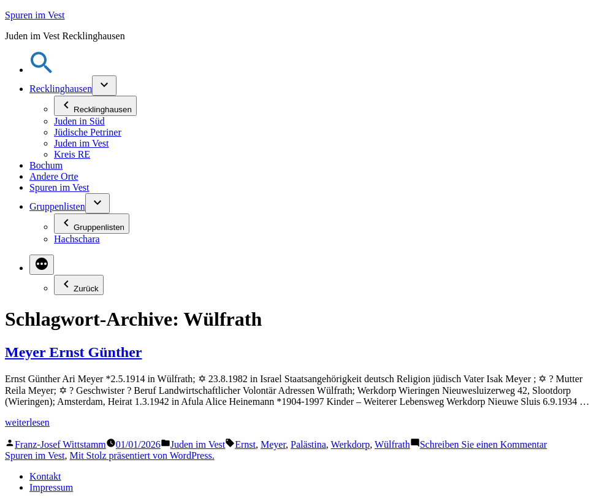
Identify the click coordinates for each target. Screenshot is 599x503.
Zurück (79, 285)
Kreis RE (72, 154)
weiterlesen (27, 422)
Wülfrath (392, 444)
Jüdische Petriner (87, 132)
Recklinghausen (60, 88)
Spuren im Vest (34, 15)
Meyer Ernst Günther (73, 352)
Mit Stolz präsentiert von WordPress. (141, 455)
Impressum (51, 487)
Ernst (245, 444)
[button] (41, 69)
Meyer (273, 444)
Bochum (46, 165)
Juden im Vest (81, 143)
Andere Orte (53, 176)
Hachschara (77, 239)
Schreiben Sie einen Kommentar (483, 444)
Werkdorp (350, 444)
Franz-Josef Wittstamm (60, 444)
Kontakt (45, 476)
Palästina (308, 444)
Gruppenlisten (57, 206)
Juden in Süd (79, 121)
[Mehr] (41, 265)
